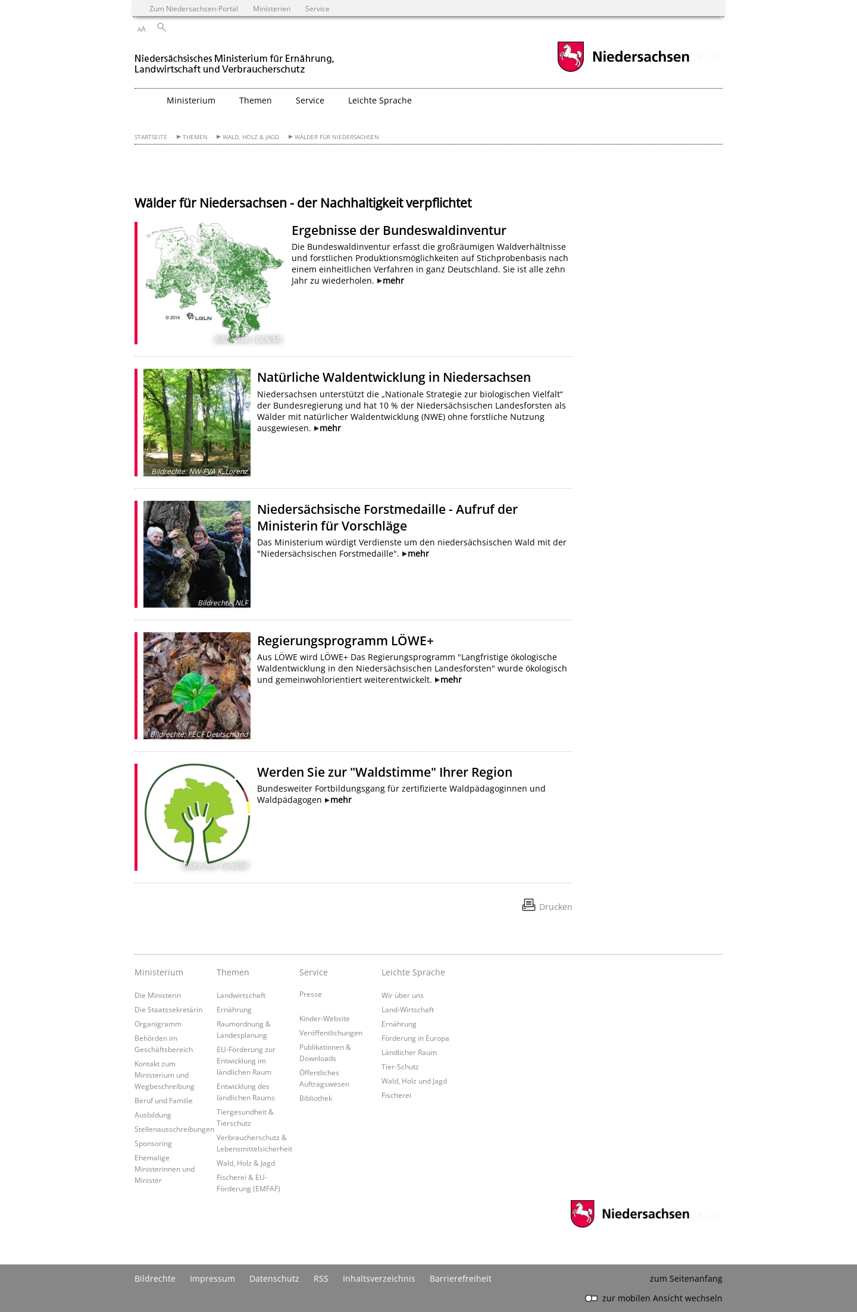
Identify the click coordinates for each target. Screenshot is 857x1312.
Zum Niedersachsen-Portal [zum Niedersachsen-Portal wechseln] (193, 8)
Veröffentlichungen (330, 1032)
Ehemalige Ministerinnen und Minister (165, 1169)
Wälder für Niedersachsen (337, 137)
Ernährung (234, 1009)
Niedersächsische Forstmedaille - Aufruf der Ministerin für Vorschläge (387, 517)
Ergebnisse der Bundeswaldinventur (399, 230)
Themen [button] (255, 100)
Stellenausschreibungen (174, 1129)
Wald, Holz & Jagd (251, 137)
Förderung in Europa (415, 1038)
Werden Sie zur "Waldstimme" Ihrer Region (384, 772)
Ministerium (159, 972)
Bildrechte (155, 1278)
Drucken (556, 906)
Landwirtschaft (241, 995)
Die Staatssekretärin (168, 1009)
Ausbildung (153, 1114)
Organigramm (158, 1023)
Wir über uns (402, 995)
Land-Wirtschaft (407, 1009)
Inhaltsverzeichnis (379, 1278)
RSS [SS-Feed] (321, 1278)
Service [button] (310, 100)
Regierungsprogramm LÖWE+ (345, 640)
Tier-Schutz (400, 1066)
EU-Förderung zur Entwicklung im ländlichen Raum (246, 1060)
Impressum (212, 1278)
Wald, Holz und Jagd (414, 1080)
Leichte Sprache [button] (380, 100)
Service (313, 972)
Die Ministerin (158, 995)
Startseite (151, 137)
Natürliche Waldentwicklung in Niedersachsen (394, 377)
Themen (195, 137)
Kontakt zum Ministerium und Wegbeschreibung (165, 1075)
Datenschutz (274, 1278)
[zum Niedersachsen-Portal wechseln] (623, 70)
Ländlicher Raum (409, 1052)
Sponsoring (153, 1143)
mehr (393, 280)
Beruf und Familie (164, 1100)
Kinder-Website (324, 1018)
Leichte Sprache (413, 972)
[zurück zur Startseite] (236, 58)
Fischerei (396, 1095)
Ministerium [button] (191, 100)
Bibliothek (315, 1098)
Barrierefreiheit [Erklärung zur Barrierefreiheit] (461, 1278)
